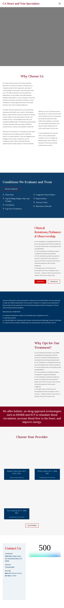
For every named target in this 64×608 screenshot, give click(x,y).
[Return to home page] (21, 4)
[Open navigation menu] (59, 3)
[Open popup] (17, 457)
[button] (11, 189)
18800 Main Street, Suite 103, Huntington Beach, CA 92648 (13, 558)
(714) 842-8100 (9, 567)
